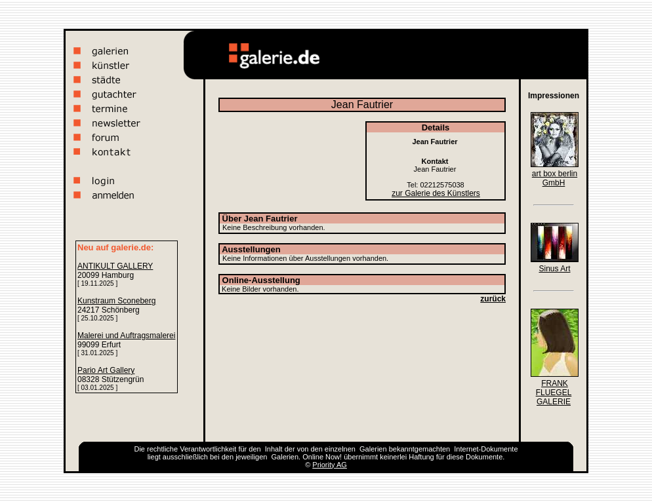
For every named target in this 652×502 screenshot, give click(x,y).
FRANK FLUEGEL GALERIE (554, 392)
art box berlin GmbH (554, 178)
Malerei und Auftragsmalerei (126, 335)
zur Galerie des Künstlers (436, 193)
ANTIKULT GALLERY (115, 266)
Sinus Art (554, 268)
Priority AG (329, 465)
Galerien (373, 449)
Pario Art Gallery (105, 370)
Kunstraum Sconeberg (116, 300)
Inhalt (274, 449)
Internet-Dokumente (486, 449)
